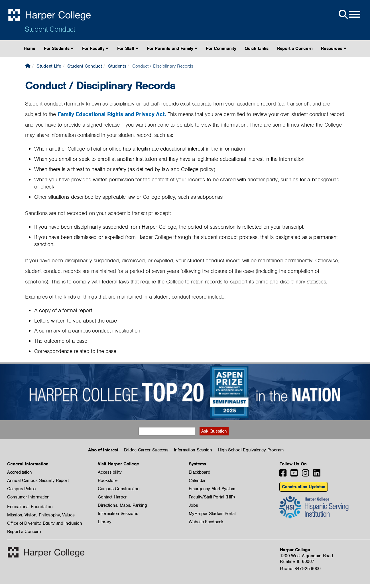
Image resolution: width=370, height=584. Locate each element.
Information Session (193, 450)
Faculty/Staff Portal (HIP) (212, 497)
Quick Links (257, 48)
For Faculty (95, 48)
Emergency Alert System (212, 489)
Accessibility (109, 472)
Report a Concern (294, 48)
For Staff (128, 48)
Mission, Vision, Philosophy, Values (41, 515)
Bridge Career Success (146, 450)
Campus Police (21, 489)
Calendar (197, 480)
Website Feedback (206, 522)
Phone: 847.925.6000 (300, 568)
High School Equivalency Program (251, 450)
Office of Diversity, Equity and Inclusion (44, 523)
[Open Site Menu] (349, 14)
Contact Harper (112, 497)
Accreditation (19, 472)
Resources (333, 48)
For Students (59, 48)
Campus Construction (118, 489)
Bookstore (107, 480)
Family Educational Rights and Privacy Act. (112, 114)
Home (29, 48)
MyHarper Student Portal (212, 513)
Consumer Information (28, 497)
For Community (221, 48)
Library (104, 522)
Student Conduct (50, 29)
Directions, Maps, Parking (122, 505)
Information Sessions (118, 513)
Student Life (48, 66)
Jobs (193, 505)
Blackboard (199, 472)
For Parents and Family (172, 48)
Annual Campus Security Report (37, 480)
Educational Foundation (29, 507)
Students (117, 66)
